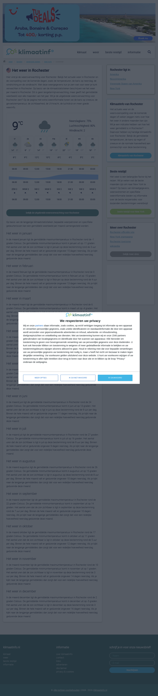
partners (39, 325)
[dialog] (79, 348)
